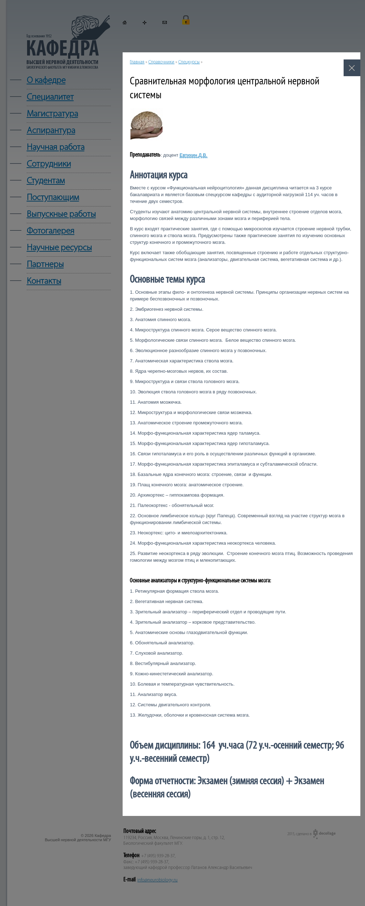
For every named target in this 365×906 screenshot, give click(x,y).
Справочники (161, 62)
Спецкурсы (189, 62)
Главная (137, 62)
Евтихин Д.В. (193, 155)
